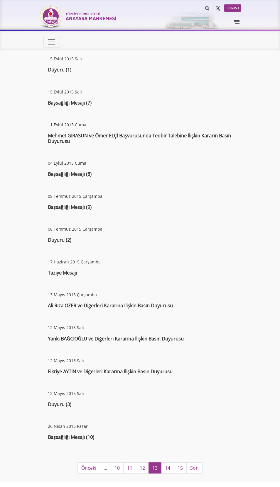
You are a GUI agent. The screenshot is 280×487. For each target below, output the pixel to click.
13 (155, 468)
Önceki (88, 468)
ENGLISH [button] (233, 8)
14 (167, 468)
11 (129, 468)
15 (180, 468)
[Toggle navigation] (236, 22)
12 (142, 468)
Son (194, 468)
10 (117, 468)
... (105, 468)
